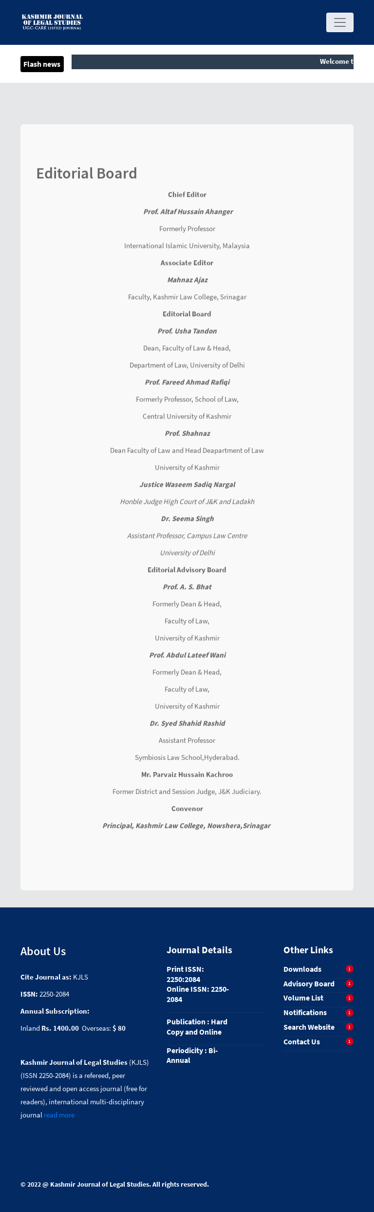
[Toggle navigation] (340, 22)
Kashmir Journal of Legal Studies (99, 1184)
